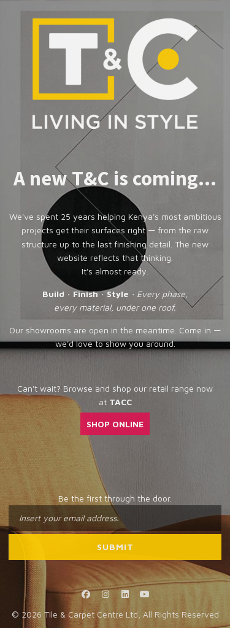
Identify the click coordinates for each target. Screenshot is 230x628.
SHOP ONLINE (115, 424)
